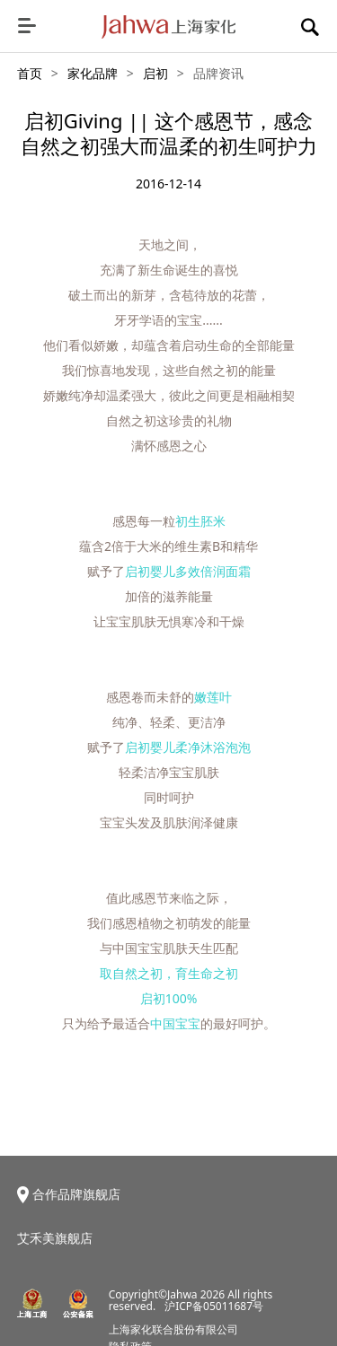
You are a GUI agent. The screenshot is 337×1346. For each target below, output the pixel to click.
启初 (155, 73)
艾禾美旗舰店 (55, 1237)
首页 (29, 73)
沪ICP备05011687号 (213, 1306)
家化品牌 (92, 73)
